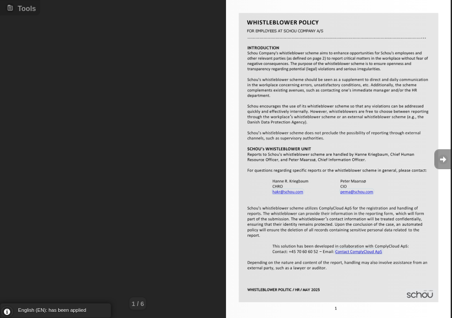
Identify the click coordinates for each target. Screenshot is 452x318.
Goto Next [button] (443, 159)
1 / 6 (138, 303)
